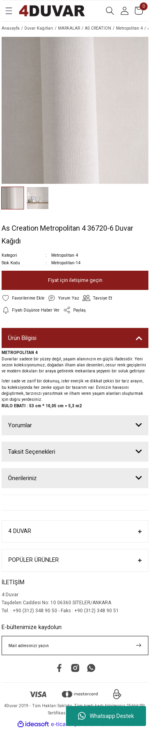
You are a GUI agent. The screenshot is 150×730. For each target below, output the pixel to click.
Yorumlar (20, 425)
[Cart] (139, 10)
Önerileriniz (22, 478)
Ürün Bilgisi (22, 338)
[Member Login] (124, 10)
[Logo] (52, 10)
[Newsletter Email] (75, 645)
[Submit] (138, 645)
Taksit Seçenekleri (31, 451)
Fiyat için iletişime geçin (75, 280)
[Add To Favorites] (23, 298)
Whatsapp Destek (106, 716)
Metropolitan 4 (64, 255)
